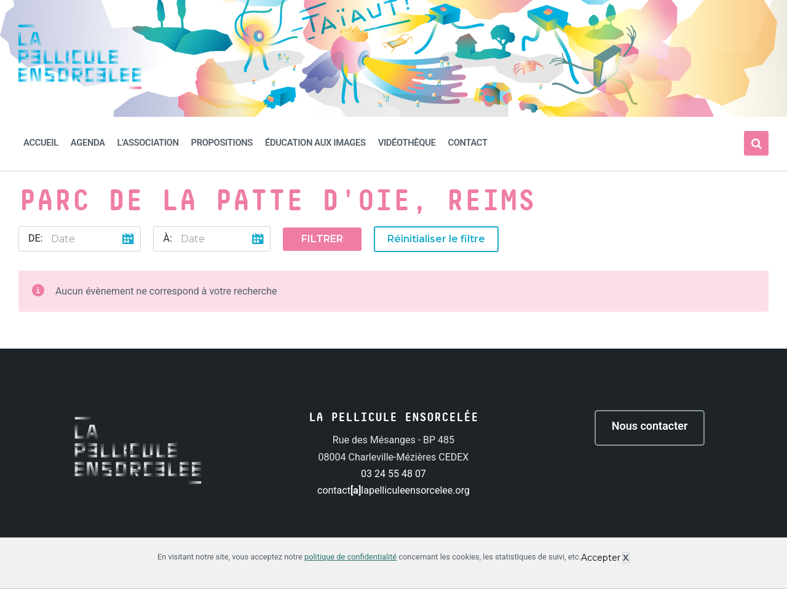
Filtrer (322, 239)
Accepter (600, 558)
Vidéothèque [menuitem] (407, 142)
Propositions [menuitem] (222, 142)
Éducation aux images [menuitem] (315, 142)
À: (167, 238)
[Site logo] (79, 86)
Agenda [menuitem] (88, 142)
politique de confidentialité (350, 556)
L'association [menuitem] (148, 142)
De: (35, 238)
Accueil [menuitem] (40, 142)
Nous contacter (650, 425)
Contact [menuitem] (467, 142)
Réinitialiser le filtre (436, 239)
